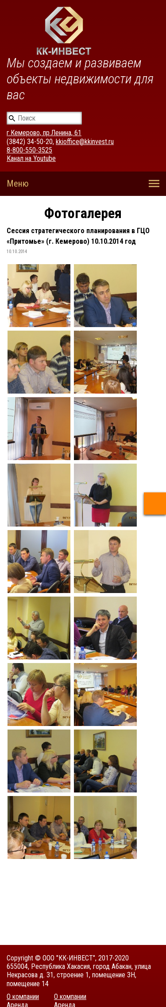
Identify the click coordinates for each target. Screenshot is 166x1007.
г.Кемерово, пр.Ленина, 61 (44, 133)
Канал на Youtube (31, 158)
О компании (23, 996)
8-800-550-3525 (29, 150)
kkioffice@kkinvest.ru (85, 141)
